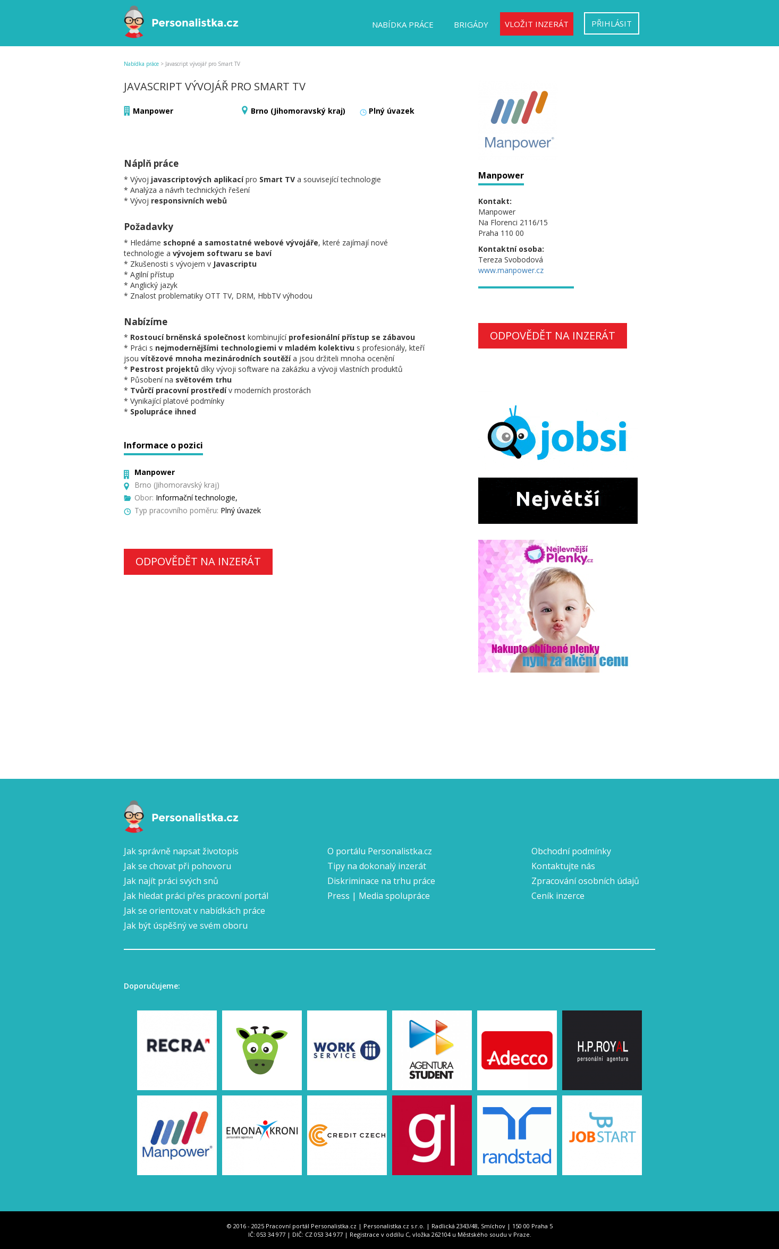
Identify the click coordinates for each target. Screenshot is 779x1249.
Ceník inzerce (558, 896)
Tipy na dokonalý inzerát (376, 866)
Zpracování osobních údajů (585, 881)
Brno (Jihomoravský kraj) (298, 111)
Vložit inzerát (537, 24)
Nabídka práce (403, 24)
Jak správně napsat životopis (181, 851)
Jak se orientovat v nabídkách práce (194, 910)
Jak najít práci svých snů (171, 881)
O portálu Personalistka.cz (379, 851)
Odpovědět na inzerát (198, 561)
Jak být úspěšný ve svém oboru (186, 925)
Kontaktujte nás (563, 866)
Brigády (471, 24)
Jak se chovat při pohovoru (177, 866)
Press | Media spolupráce (378, 896)
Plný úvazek (391, 111)
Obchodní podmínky (571, 851)
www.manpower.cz (511, 270)
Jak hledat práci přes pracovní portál (196, 896)
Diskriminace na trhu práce (381, 881)
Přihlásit (611, 23)
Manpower (153, 111)
